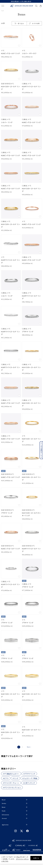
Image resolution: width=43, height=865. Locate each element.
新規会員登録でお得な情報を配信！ (21, 1)
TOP (2, 10)
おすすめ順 (36, 23)
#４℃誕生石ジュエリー (11, 774)
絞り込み (19, 23)
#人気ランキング (29, 783)
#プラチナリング (29, 774)
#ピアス (5, 778)
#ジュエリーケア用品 (29, 778)
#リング (15, 778)
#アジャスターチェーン (11, 783)
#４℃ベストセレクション (12, 787)
